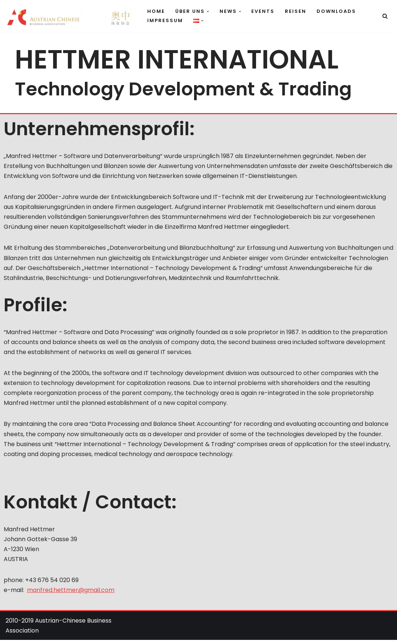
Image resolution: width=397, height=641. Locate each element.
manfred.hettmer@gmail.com (70, 591)
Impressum (165, 20)
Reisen (295, 11)
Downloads (336, 11)
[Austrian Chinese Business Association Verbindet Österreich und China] (70, 16)
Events (263, 11)
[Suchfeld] (385, 16)
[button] (208, 11)
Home (156, 11)
